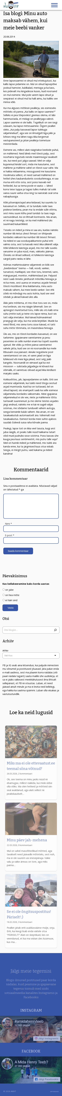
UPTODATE (54, 1091)
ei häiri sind (11, 600)
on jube (9, 589)
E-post (9, 535)
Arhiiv (5, 650)
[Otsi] (55, 630)
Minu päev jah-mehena (27, 844)
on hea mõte (12, 595)
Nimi (8, 523)
